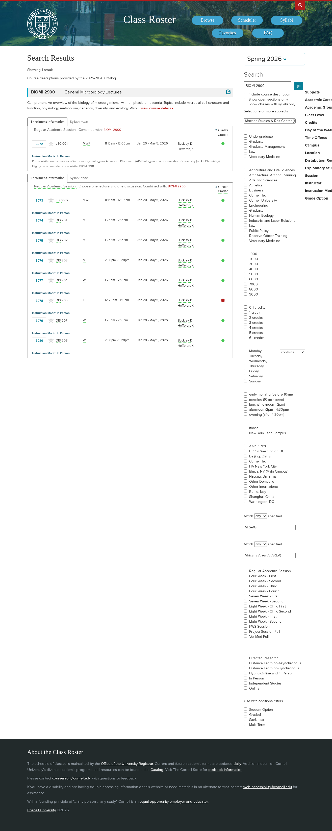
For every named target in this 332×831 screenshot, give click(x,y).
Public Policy (259, 231)
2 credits (256, 318)
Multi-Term (257, 725)
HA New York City (263, 466)
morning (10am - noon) (266, 399)
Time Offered (316, 138)
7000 (253, 284)
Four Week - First (262, 576)
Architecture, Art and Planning (272, 175)
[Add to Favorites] (51, 143)
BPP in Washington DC (266, 451)
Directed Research (263, 658)
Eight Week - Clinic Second (270, 611)
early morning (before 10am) (271, 394)
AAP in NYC (258, 446)
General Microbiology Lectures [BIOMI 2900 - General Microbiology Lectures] (93, 92)
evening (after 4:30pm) (266, 415)
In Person (256, 678)
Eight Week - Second (265, 621)
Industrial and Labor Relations (272, 221)
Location (312, 153)
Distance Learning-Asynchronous (275, 663)
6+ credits (257, 338)
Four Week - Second (265, 581)
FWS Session (259, 626)
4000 (253, 269)
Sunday (255, 381)
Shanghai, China (261, 497)
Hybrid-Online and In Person (271, 673)
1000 (253, 254)
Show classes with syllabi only (272, 104)
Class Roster (149, 19)
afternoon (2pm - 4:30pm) (269, 409)
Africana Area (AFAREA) (269, 555)
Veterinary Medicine (264, 157)
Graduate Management (267, 147)
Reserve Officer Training (268, 236)
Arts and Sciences (263, 180)
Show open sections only (268, 99)
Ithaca (253, 428)
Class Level (314, 115)
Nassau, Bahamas (263, 476)
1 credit (254, 312)
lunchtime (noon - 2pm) (267, 404)
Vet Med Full (259, 637)
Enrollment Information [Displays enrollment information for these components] (48, 122)
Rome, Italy (257, 492)
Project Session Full (264, 631)
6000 (253, 279)
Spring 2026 (267, 59)
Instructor (313, 183)
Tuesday (255, 356)
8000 (253, 289)
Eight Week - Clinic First (267, 606)
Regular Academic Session (270, 571)
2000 (253, 259)
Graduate (256, 141)
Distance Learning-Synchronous (274, 668)
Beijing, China (259, 456)
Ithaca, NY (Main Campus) (268, 471)
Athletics (256, 185)
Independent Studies (265, 683)
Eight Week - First (262, 616)
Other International (263, 486)
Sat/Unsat (256, 720)
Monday (255, 351)
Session (311, 176)
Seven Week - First (263, 596)
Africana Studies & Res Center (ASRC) (269, 121)
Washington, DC (261, 502)
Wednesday (258, 361)
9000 (253, 294)
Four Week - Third (263, 586)
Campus (312, 145)
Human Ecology (261, 215)
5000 (253, 274)
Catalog (156, 769)
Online (254, 688)
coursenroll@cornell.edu (71, 778)
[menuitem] (207, 20)
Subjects (312, 92)
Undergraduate (261, 136)
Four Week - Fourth (264, 591)
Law (252, 152)
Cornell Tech (259, 195)
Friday (254, 371)
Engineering (258, 205)
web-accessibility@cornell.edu (267, 787)
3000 (253, 264)
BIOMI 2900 (112, 130)
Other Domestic (261, 481)
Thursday (256, 366)
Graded (255, 715)
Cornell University (263, 200)
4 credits (256, 328)
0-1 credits (257, 307)
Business (256, 190)
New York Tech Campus (267, 433)
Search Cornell (300, 5)
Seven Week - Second (266, 601)
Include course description (269, 94)
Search (253, 74)
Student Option (261, 710)
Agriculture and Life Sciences (272, 170)
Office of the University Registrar (127, 763)
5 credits (256, 333)
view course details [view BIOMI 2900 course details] (156, 108)
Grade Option (316, 198)
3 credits (256, 323)
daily (237, 763)
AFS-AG (269, 527)
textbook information (225, 769)
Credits (311, 122)
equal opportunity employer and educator (174, 801)
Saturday (256, 376)
